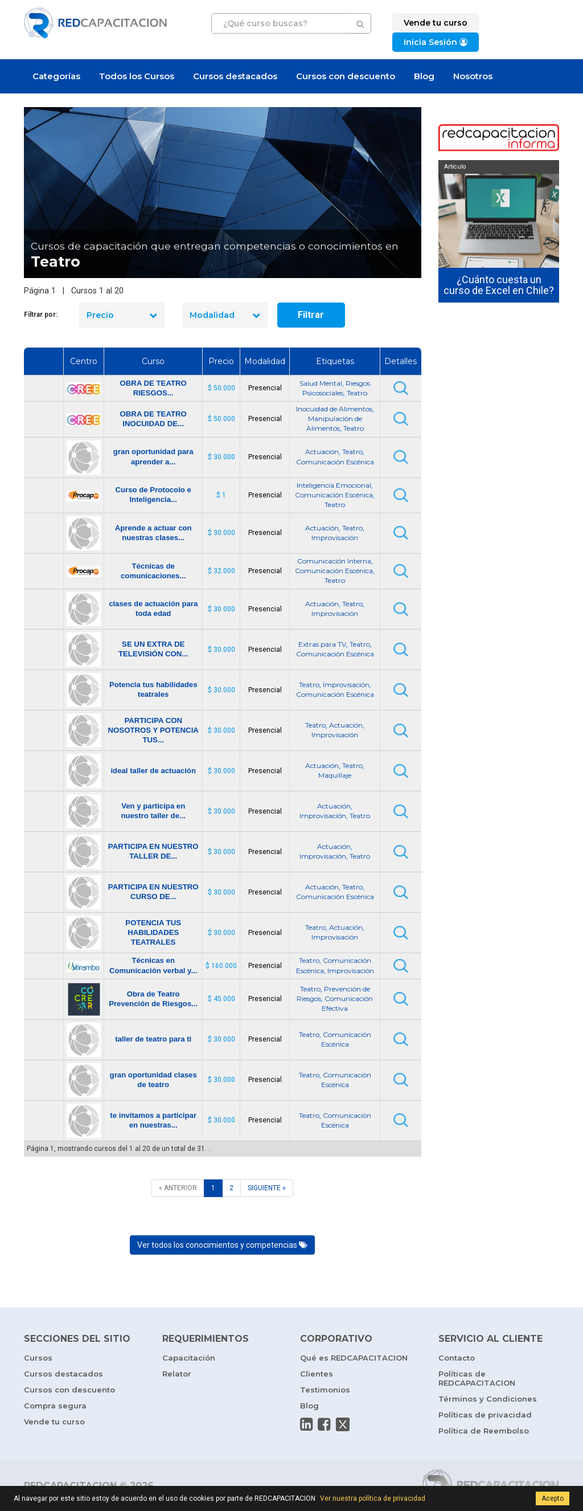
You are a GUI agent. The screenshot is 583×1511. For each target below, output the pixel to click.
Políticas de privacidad (485, 1414)
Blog (424, 76)
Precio (122, 315)
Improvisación (334, 537)
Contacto (456, 1357)
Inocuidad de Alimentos (334, 409)
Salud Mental (320, 383)
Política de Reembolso (483, 1430)
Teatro (357, 393)
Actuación (322, 451)
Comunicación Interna (334, 561)
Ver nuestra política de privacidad (372, 1498)
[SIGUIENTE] (266, 1188)
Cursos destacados (235, 76)
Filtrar (311, 314)
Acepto (552, 1498)
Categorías (56, 76)
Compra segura (55, 1405)
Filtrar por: (41, 314)
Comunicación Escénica (335, 462)
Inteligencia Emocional (334, 485)
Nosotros (472, 76)
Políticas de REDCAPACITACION (476, 1378)
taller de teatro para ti (153, 1039)
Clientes (316, 1373)
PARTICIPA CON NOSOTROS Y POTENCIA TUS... (153, 730)
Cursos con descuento (345, 76)
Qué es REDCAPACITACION (354, 1357)
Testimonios (325, 1389)
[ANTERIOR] (177, 1188)
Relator (176, 1373)
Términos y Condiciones (487, 1398)
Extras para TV (322, 644)
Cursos (38, 1357)
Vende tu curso (54, 1421)
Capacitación (188, 1357)
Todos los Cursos (136, 76)
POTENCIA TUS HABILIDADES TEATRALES (153, 932)
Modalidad (225, 315)
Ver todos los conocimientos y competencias (222, 1244)
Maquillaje (334, 775)
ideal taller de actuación (153, 770)
